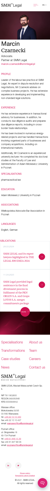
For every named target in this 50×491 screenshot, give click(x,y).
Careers (35, 359)
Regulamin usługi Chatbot (25, 476)
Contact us (37, 367)
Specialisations (12, 342)
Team (33, 351)
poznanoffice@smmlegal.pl (20, 445)
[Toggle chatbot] (42, 483)
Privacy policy (25, 473)
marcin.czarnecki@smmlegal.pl (18, 64)
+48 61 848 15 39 (12, 439)
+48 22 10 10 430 (12, 417)
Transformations (13, 351)
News (5, 367)
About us (35, 342)
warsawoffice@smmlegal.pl (20, 424)
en (43, 5)
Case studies (10, 359)
